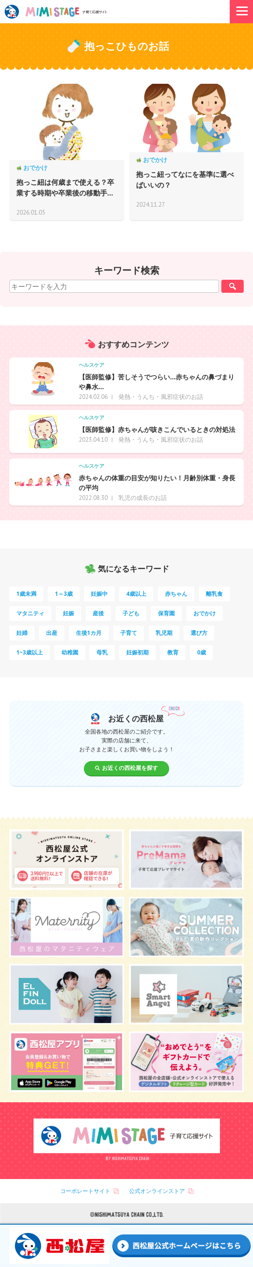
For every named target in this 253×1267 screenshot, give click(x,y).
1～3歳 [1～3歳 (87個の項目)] (64, 594)
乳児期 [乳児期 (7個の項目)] (164, 633)
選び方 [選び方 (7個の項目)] (199, 633)
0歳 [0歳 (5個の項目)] (201, 652)
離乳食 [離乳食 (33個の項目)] (214, 594)
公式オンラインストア (157, 1191)
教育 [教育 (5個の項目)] (172, 652)
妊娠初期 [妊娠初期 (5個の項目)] (137, 652)
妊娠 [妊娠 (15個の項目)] (68, 613)
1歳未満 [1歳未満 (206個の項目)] (26, 594)
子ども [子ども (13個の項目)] (131, 613)
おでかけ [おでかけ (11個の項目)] (204, 613)
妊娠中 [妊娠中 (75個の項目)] (99, 594)
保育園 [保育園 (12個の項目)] (166, 613)
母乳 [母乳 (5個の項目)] (102, 652)
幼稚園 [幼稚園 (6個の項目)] (70, 652)
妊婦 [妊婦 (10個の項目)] (21, 633)
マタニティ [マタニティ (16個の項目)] (30, 613)
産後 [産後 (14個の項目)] (98, 613)
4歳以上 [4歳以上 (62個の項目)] (136, 594)
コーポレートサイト (85, 1191)
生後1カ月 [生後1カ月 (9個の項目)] (89, 633)
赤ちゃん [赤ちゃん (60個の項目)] (176, 594)
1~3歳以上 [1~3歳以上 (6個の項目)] (29, 652)
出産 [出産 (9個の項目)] (51, 633)
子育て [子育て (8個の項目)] (128, 633)
